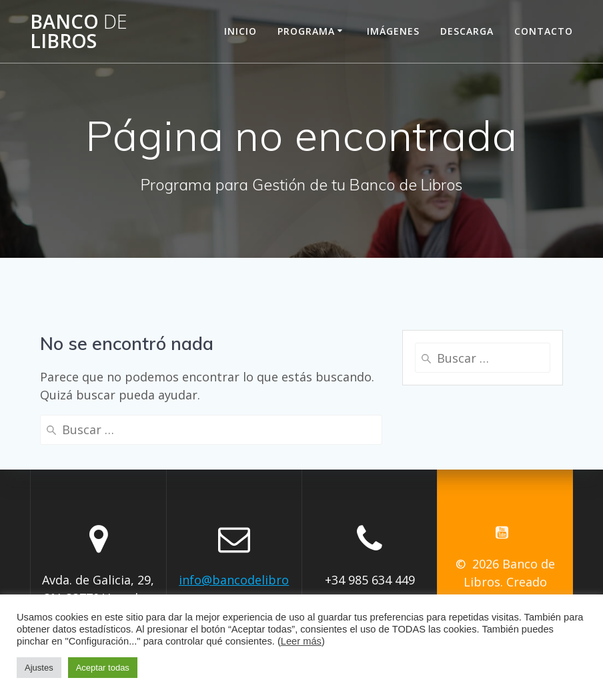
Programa (306, 31)
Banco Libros (78, 31)
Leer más (301, 641)
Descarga (467, 31)
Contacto (543, 31)
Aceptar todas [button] (102, 668)
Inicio (240, 31)
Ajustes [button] (39, 668)
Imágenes (393, 31)
